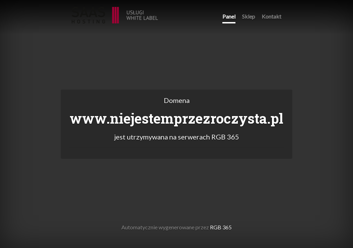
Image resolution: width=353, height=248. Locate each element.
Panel (228, 16)
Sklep (248, 16)
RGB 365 (115, 12)
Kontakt (271, 16)
